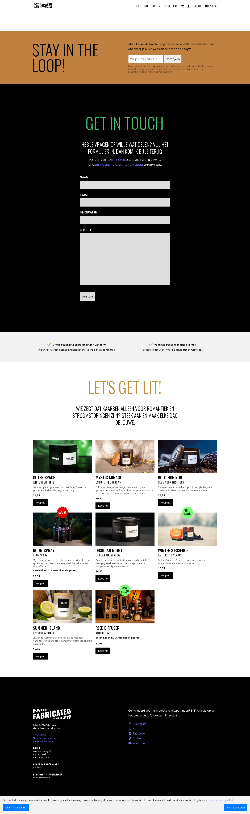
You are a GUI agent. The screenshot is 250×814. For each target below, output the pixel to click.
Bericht (85, 230)
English (211, 6)
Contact (197, 6)
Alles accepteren (235, 807)
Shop (137, 6)
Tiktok (134, 738)
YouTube (136, 743)
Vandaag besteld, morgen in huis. (175, 344)
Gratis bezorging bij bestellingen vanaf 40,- (80, 344)
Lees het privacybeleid (221, 800)
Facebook (136, 733)
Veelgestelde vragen (43, 741)
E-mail (84, 195)
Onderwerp (88, 212)
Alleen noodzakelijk (16, 807)
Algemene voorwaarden (45, 738)
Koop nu (40, 502)
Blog (167, 6)
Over (146, 6)
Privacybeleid (134, 71)
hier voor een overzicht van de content (119, 164)
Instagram (137, 724)
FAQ (175, 6)
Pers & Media (119, 159)
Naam (84, 177)
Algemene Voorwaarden (160, 71)
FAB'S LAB (156, 6)
